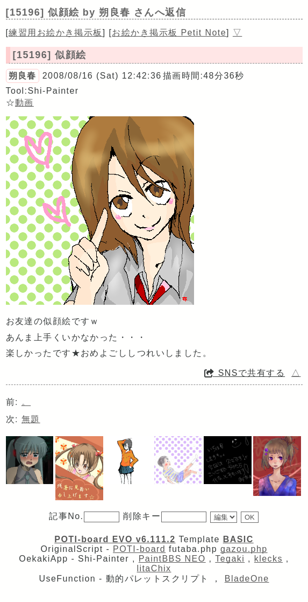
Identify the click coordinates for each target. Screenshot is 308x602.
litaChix (154, 568)
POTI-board (139, 549)
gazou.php (244, 549)
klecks (268, 558)
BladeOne (247, 578)
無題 (31, 419)
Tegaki (230, 558)
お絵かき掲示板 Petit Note (169, 32)
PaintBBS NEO (172, 558)
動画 (24, 102)
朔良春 (23, 75)
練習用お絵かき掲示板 (55, 32)
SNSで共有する (244, 372)
